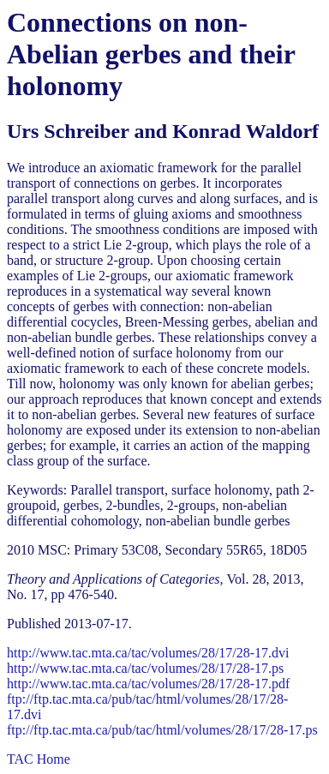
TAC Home (38, 759)
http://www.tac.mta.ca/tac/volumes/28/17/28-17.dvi (148, 652)
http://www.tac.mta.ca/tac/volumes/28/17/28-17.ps (145, 668)
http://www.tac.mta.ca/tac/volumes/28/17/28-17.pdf (148, 683)
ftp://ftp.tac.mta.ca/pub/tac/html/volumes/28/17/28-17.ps (162, 730)
